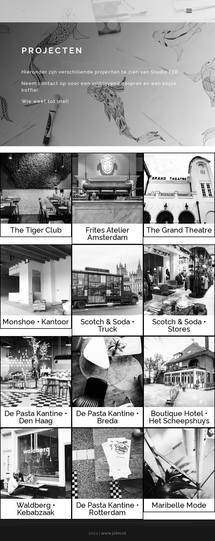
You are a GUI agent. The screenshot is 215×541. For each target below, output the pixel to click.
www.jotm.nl (113, 533)
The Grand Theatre (179, 230)
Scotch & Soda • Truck (107, 325)
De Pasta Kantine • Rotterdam (107, 509)
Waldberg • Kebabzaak (36, 509)
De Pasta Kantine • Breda (107, 417)
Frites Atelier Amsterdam (107, 234)
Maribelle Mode (179, 505)
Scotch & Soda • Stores (179, 325)
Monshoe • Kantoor (36, 322)
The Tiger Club (36, 230)
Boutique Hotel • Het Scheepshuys (179, 417)
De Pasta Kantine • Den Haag (35, 417)
